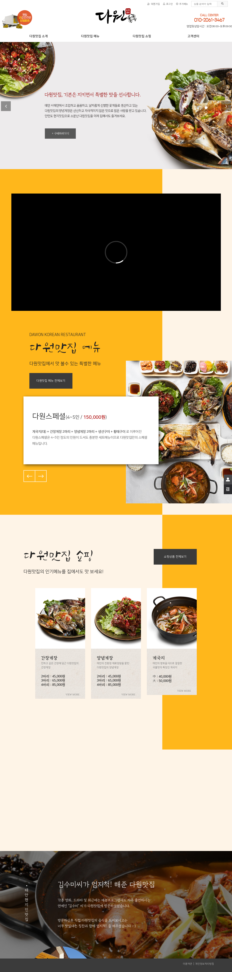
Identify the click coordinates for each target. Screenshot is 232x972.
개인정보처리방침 (204, 963)
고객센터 (193, 36)
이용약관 (187, 963)
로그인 (168, 4)
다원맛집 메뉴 (90, 36)
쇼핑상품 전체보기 (175, 556)
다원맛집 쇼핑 (142, 36)
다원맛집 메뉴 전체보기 (50, 380)
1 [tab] (206, 107)
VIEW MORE (72, 694)
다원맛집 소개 (38, 36)
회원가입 (153, 4)
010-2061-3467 (209, 20)
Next (226, 106)
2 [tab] (206, 112)
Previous (6, 106)
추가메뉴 (182, 4)
